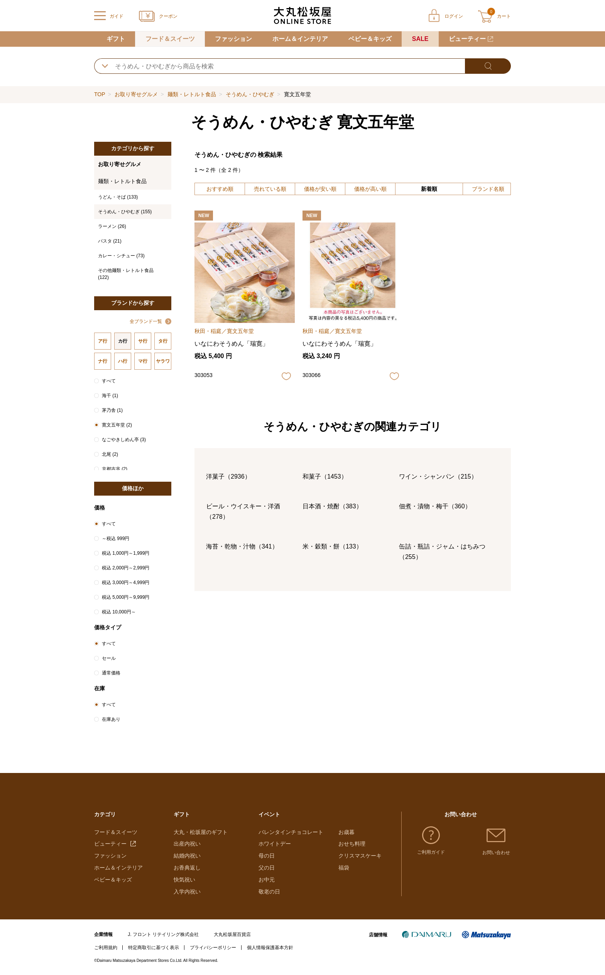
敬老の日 (269, 891)
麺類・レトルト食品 (191, 94)
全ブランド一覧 (146, 321)
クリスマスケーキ (360, 856)
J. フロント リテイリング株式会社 (163, 934)
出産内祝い (187, 844)
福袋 (343, 868)
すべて (109, 381)
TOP (99, 94)
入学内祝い (187, 891)
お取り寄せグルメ (136, 94)
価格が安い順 (320, 189)
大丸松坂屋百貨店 (232, 934)
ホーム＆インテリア (300, 39)
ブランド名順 (488, 189)
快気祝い (184, 879)
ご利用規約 (105, 947)
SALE (420, 39)
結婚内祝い (187, 856)
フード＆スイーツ (170, 39)
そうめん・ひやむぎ (250, 94)
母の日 (267, 856)
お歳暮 (346, 832)
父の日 (267, 868)
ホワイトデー (275, 844)
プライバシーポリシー (213, 947)
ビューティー (467, 39)
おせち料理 (351, 844)
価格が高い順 (370, 189)
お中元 (267, 879)
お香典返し (187, 868)
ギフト (115, 39)
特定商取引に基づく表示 (153, 947)
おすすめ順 (219, 189)
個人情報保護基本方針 (270, 947)
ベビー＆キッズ (370, 39)
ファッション (233, 39)
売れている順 (270, 189)
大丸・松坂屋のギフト (201, 832)
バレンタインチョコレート (291, 832)
